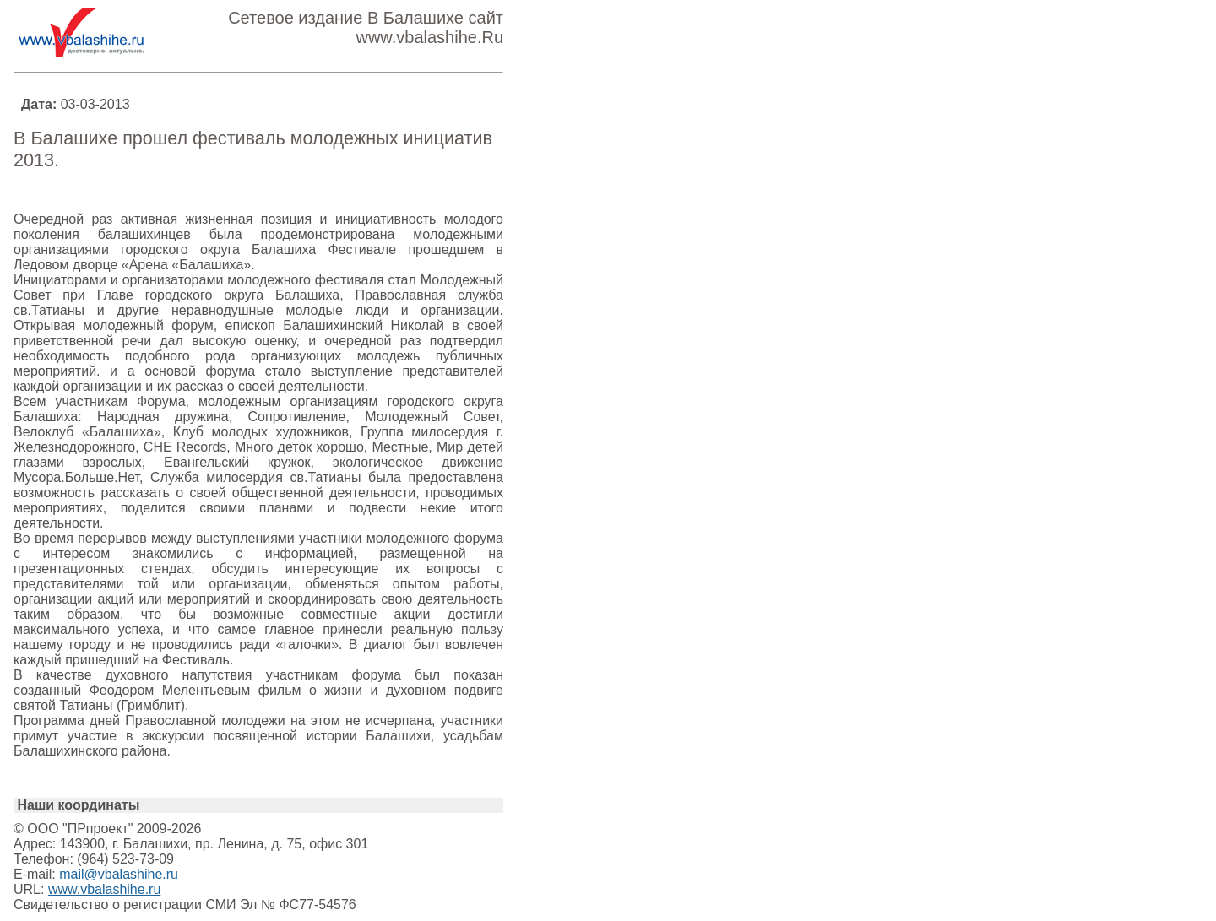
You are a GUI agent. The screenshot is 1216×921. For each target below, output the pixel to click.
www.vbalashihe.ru (104, 889)
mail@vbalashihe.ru (118, 874)
